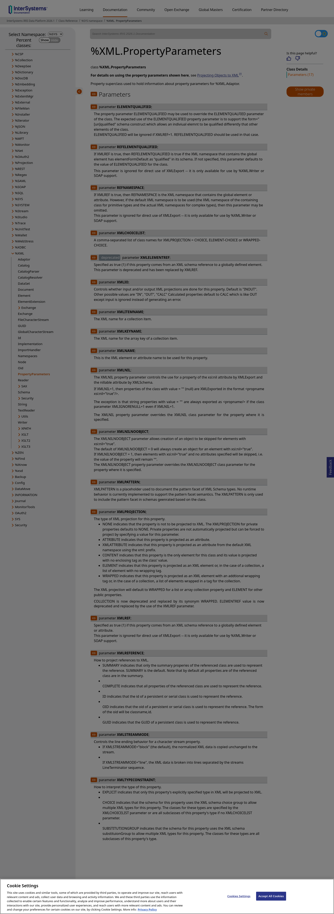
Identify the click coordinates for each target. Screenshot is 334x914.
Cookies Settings (239, 899)
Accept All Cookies (271, 899)
